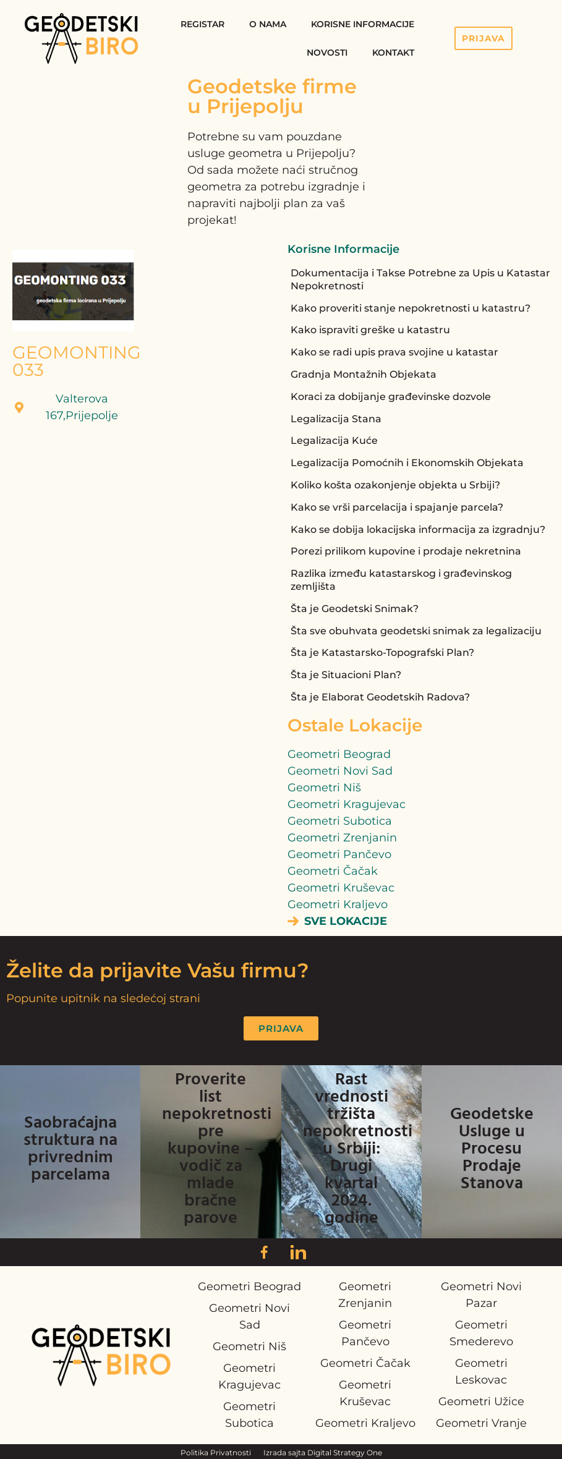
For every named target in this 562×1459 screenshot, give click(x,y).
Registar (202, 24)
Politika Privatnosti (216, 1452)
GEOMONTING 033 (76, 361)
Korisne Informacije (362, 24)
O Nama (267, 24)
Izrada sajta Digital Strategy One (322, 1452)
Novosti (327, 52)
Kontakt (393, 52)
